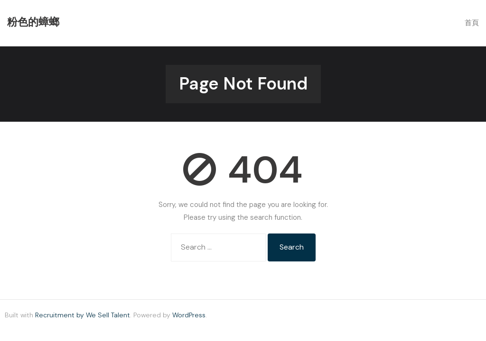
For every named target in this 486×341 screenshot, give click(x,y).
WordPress (189, 315)
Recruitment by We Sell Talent (82, 315)
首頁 (472, 22)
